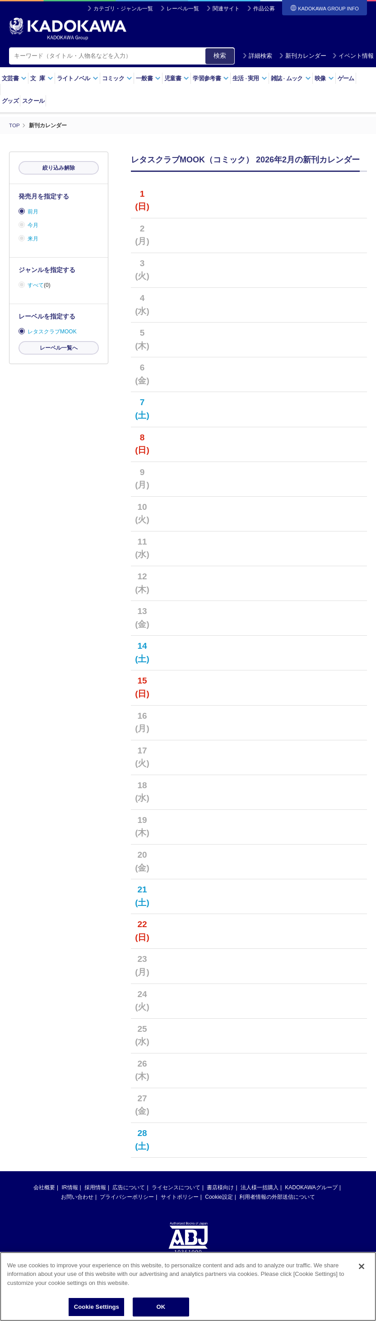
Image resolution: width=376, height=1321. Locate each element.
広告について (128, 1187)
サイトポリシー (180, 1197)
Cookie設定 (218, 1197)
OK (160, 1306)
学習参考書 (211, 78)
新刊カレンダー (302, 55)
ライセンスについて (176, 1187)
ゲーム (346, 78)
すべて (36, 285)
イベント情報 (353, 55)
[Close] (361, 1266)
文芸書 (14, 78)
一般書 (148, 78)
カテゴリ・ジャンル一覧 (123, 8)
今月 (33, 225)
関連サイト (226, 8)
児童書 (176, 78)
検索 (220, 55)
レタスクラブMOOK (52, 331)
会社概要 (44, 1187)
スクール (33, 100)
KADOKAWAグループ (311, 1187)
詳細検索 (257, 55)
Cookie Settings (96, 1306)
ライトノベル (77, 78)
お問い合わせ (77, 1197)
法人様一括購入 (260, 1187)
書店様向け (220, 1187)
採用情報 (95, 1187)
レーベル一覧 (183, 8)
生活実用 (249, 78)
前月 (33, 211)
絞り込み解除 (58, 168)
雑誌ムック (291, 78)
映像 (324, 78)
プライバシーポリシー (127, 1197)
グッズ (10, 100)
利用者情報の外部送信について (277, 1197)
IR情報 (70, 1187)
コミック (117, 78)
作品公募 (264, 8)
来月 (33, 239)
